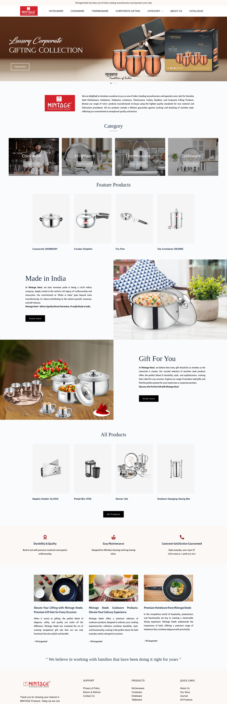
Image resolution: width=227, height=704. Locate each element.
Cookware (137, 692)
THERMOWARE (99, 11)
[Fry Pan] (134, 219)
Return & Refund (91, 692)
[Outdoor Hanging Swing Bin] (176, 468)
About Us (185, 688)
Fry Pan (120, 249)
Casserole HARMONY (45, 249)
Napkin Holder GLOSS (45, 499)
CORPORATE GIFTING (128, 11)
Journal (184, 696)
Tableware (137, 699)
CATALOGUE (196, 11)
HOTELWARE (56, 11)
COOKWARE (77, 11)
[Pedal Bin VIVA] (92, 468)
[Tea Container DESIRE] (176, 219)
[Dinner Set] (134, 468)
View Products (32, 164)
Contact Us (89, 696)
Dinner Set (122, 499)
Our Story (185, 692)
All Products (186, 699)
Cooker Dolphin (83, 249)
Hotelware (137, 696)
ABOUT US (176, 11)
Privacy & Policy (91, 688)
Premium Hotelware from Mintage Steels (167, 607)
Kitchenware (138, 688)
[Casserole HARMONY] (51, 219)
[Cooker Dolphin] (92, 219)
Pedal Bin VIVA (83, 499)
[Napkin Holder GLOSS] (51, 468)
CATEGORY (156, 11)
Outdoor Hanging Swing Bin (173, 499)
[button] (110, 83)
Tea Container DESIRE (170, 249)
